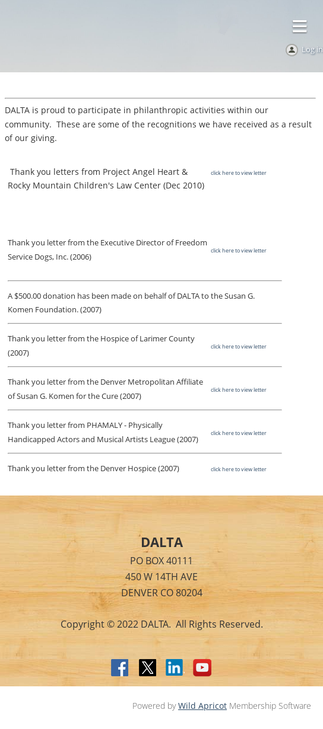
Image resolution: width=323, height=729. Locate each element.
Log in (312, 49)
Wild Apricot (202, 705)
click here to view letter (239, 173)
